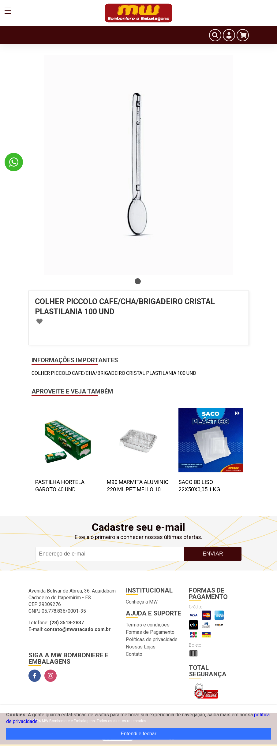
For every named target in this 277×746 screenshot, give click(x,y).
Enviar (213, 554)
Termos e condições (148, 625)
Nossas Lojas (140, 647)
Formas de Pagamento (150, 632)
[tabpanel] (138, 165)
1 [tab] (138, 281)
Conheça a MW (142, 602)
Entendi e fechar (138, 733)
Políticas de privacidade (152, 639)
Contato (134, 654)
